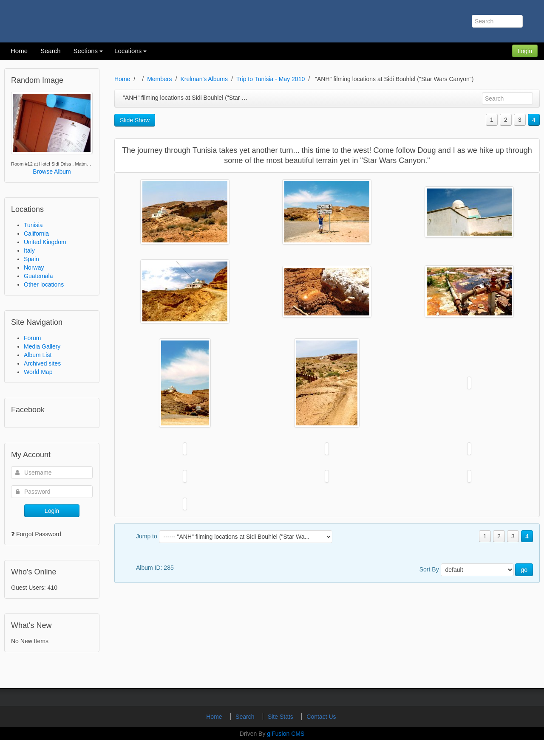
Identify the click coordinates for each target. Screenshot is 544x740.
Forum (32, 338)
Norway (34, 267)
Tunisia (33, 225)
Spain (31, 259)
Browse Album (52, 171)
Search (245, 716)
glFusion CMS (285, 733)
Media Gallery (42, 346)
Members (159, 79)
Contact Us (321, 716)
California (36, 233)
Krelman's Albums (204, 79)
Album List (37, 355)
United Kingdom (45, 242)
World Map (38, 372)
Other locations (44, 284)
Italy (29, 250)
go (524, 569)
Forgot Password (38, 534)
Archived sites (42, 363)
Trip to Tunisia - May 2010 (270, 79)
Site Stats (281, 716)
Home (122, 79)
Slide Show (135, 120)
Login (525, 51)
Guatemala (38, 276)
